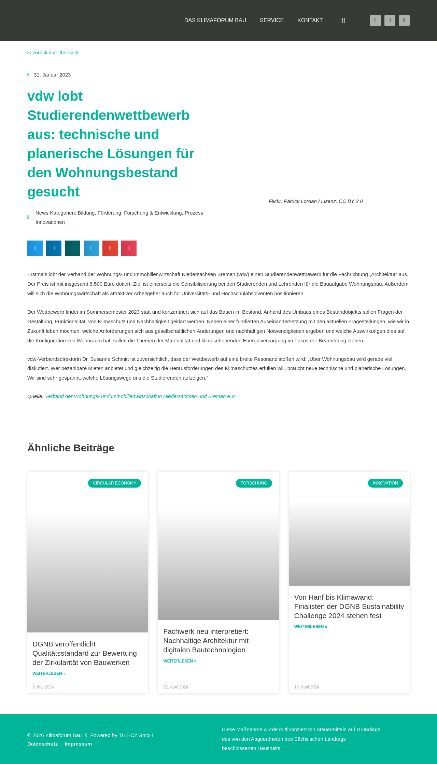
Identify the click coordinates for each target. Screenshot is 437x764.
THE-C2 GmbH (136, 735)
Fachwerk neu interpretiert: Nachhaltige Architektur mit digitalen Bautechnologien (206, 640)
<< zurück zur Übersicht (52, 52)
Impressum (78, 743)
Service (272, 20)
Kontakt (310, 20)
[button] (343, 20)
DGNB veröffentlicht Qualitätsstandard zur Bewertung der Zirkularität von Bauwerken (84, 652)
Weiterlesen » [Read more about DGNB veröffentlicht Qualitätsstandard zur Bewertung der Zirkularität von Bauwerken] (49, 673)
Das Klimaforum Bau (215, 20)
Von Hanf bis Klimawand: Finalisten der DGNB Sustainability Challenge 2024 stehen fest (349, 605)
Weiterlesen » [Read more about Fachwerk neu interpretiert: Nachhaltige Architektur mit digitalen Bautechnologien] (179, 661)
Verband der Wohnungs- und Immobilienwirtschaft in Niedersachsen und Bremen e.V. (142, 396)
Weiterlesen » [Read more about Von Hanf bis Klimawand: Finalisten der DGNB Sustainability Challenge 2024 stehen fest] (310, 626)
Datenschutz (42, 743)
